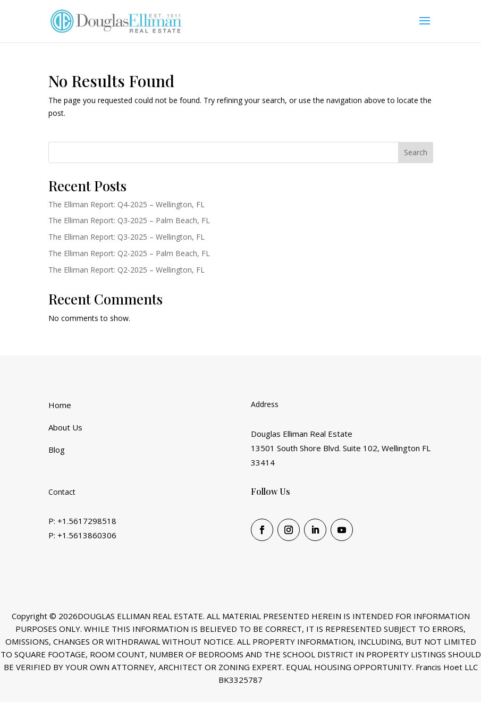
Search (415, 152)
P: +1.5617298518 (82, 520)
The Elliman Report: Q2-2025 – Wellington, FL (126, 270)
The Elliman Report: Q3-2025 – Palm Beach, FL (129, 220)
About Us (65, 427)
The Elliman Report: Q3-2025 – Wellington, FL (126, 237)
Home (59, 405)
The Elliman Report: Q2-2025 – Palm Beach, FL (129, 253)
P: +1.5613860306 (82, 535)
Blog (56, 449)
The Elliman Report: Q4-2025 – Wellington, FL (126, 204)
